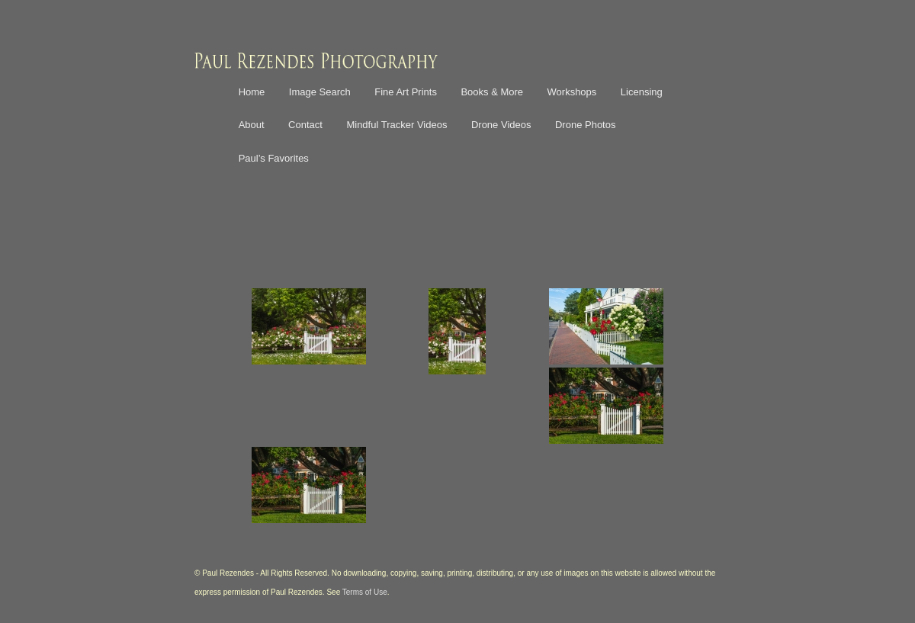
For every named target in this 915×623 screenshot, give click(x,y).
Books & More (492, 92)
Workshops (572, 92)
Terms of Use (364, 592)
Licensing (642, 92)
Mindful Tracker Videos (396, 124)
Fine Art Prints (405, 92)
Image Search (320, 92)
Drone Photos (585, 124)
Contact (305, 124)
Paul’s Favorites (274, 158)
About (252, 124)
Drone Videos (501, 124)
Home (252, 92)
